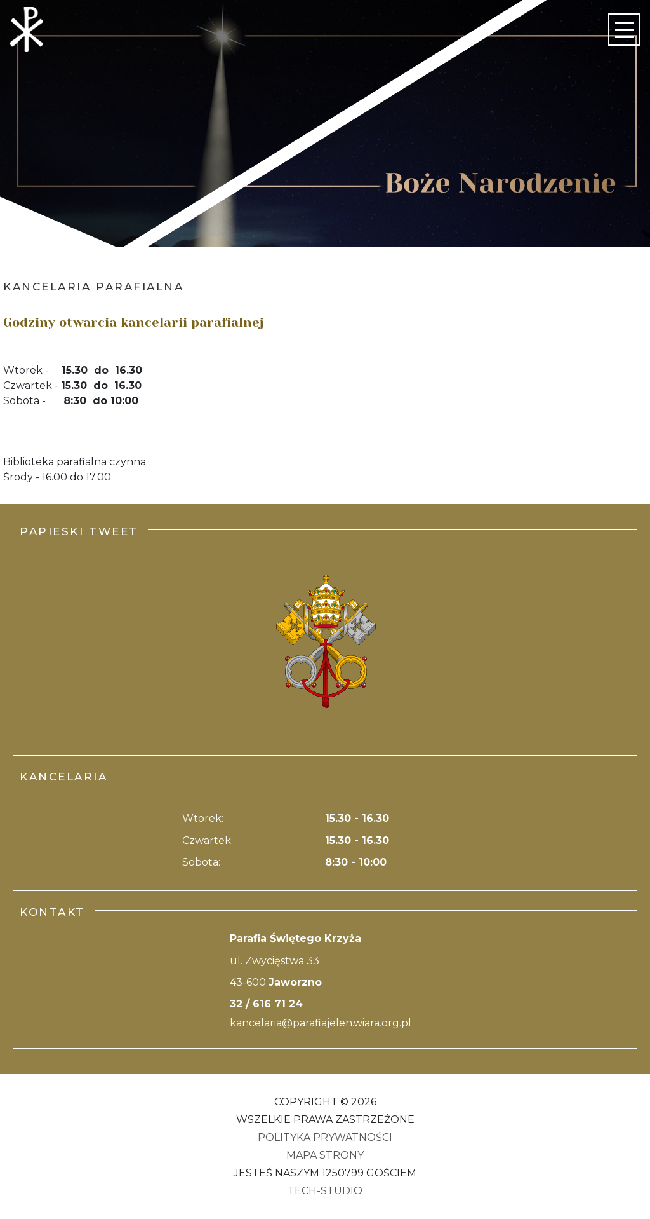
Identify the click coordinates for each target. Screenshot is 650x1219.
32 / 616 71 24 (266, 1004)
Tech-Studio (325, 1191)
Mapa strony (325, 1155)
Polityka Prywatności (325, 1137)
